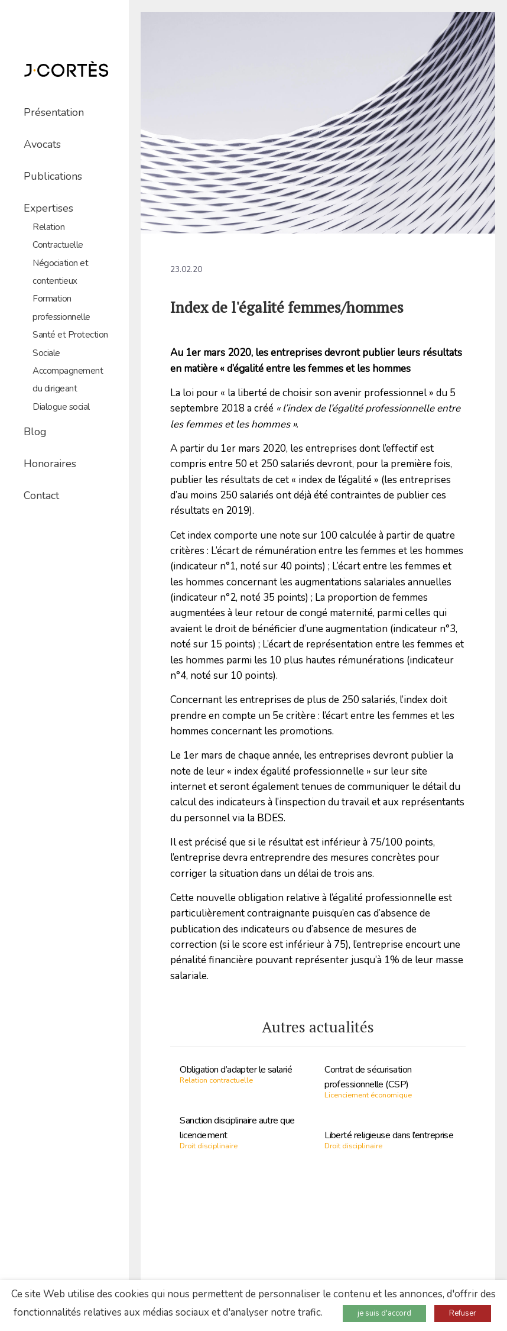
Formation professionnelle (61, 307)
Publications (53, 176)
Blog (35, 432)
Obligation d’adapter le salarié (236, 1069)
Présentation (54, 112)
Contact (41, 495)
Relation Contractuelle (57, 236)
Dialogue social (61, 407)
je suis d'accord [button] (384, 1313)
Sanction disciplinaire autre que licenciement (237, 1128)
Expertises (48, 208)
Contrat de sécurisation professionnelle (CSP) (367, 1077)
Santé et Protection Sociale (70, 343)
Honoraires (50, 463)
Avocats (42, 144)
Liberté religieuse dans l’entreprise (388, 1135)
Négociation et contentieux (60, 272)
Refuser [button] (462, 1313)
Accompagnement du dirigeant (67, 379)
